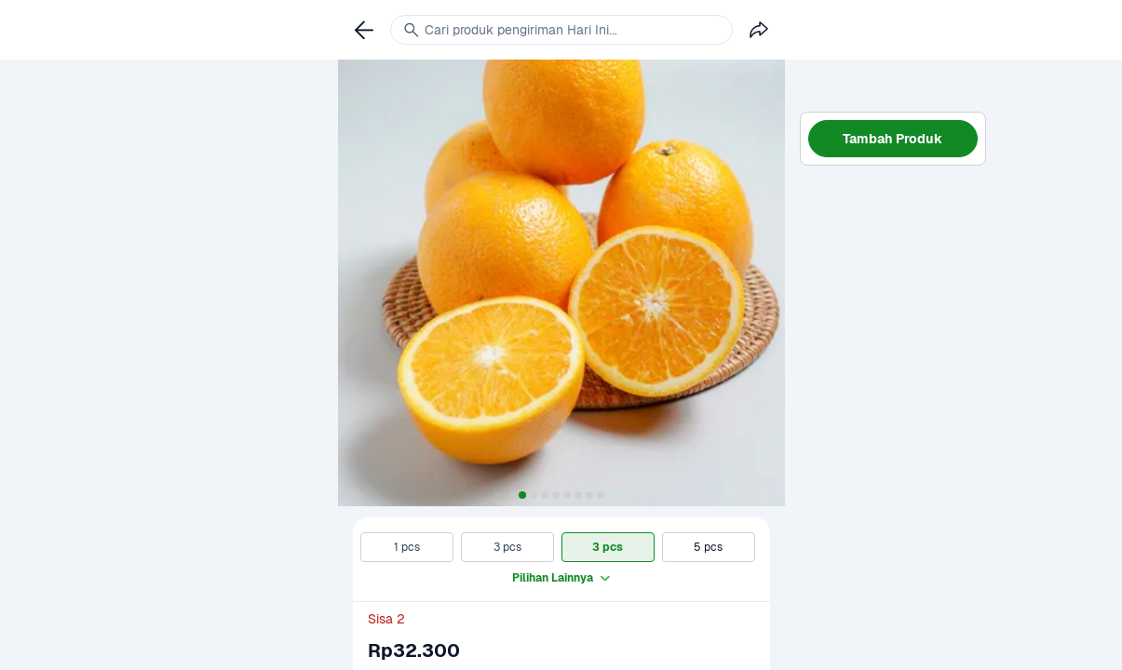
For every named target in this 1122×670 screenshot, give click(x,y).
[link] (364, 30)
